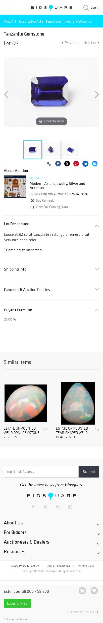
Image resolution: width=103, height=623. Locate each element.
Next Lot (91, 43)
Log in (95, 7)
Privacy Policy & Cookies (24, 566)
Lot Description (16, 223)
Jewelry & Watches (78, 21)
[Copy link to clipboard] (49, 164)
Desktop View (85, 566)
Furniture (53, 21)
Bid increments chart (16, 619)
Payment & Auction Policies (27, 289)
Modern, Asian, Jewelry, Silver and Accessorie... (57, 185)
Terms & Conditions (58, 566)
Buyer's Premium (18, 310)
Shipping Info (15, 269)
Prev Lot (68, 43)
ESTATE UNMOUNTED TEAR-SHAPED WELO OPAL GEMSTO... (72, 433)
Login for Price (17, 603)
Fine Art (10, 21)
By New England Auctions (48, 194)
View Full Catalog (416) (48, 207)
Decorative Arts (31, 21)
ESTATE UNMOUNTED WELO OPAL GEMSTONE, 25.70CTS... (22, 433)
